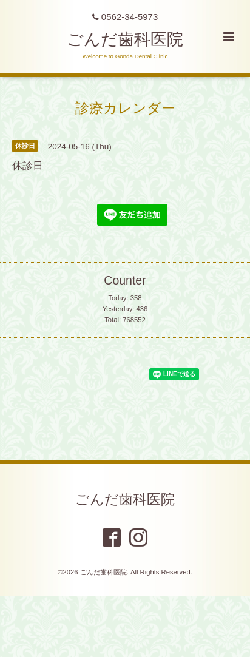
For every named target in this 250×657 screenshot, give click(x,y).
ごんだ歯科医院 (125, 39)
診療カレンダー (125, 107)
